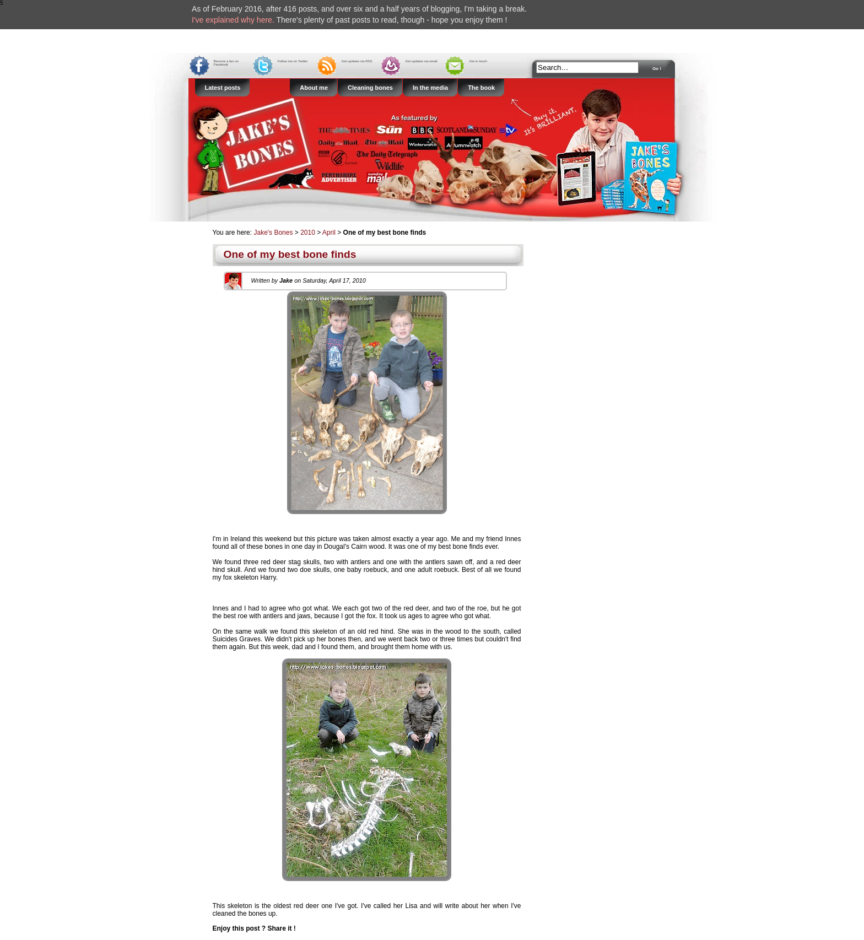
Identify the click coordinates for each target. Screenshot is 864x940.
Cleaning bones (370, 87)
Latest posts (223, 87)
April (329, 232)
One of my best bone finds (290, 254)
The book (481, 87)
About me (314, 87)
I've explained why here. (233, 19)
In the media (430, 87)
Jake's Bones (273, 232)
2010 (307, 232)
